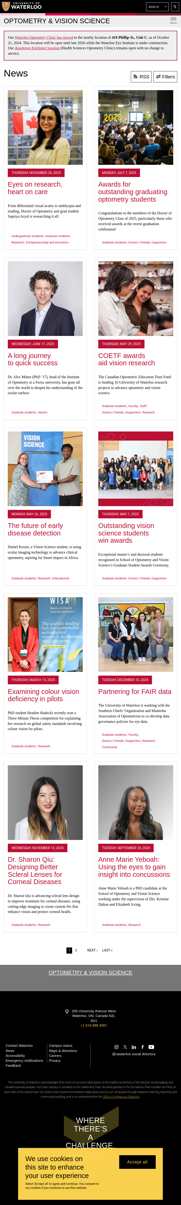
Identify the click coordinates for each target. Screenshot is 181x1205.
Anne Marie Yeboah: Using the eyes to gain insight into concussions (134, 867)
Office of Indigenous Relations (121, 1096)
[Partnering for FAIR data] (135, 634)
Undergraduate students (27, 236)
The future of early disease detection (35, 529)
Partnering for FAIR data (135, 691)
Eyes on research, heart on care (35, 188)
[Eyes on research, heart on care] (45, 127)
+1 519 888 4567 (94, 1025)
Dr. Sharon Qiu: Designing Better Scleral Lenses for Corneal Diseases (35, 870)
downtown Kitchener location (37, 48)
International (60, 578)
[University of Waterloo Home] (22, 6)
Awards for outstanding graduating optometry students (132, 192)
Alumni (42, 412)
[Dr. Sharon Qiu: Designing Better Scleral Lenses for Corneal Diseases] (45, 802)
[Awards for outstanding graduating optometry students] (135, 127)
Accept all (137, 1162)
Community (109, 747)
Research (18, 242)
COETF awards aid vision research (126, 359)
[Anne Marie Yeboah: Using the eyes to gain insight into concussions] (135, 802)
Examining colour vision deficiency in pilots (43, 695)
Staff (143, 406)
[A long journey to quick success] (45, 298)
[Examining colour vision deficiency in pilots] (45, 634)
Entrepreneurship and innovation (47, 242)
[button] (157, 7)
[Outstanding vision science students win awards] (135, 468)
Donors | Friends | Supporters (147, 242)
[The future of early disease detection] (45, 468)
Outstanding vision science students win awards (126, 533)
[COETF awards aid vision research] (135, 298)
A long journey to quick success (33, 359)
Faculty (133, 406)
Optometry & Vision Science (90, 972)
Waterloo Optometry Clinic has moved (44, 37)
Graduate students (57, 236)
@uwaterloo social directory (134, 1054)
